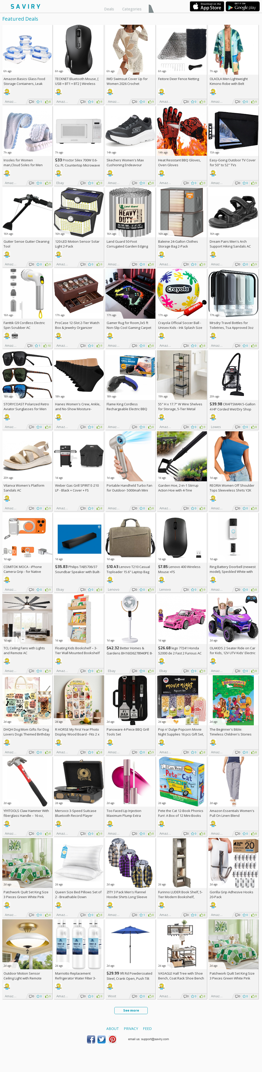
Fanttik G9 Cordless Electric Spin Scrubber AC (24, 325)
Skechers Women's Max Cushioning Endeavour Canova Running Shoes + (128, 165)
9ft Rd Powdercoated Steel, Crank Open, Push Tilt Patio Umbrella (129, 978)
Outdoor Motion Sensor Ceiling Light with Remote (23, 975)
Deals (109, 8)
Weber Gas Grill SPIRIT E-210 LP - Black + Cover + (77, 488)
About (112, 1028)
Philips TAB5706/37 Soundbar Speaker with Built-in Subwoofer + (77, 571)
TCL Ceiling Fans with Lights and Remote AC (24, 650)
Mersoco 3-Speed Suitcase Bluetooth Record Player (75, 813)
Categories (132, 8)
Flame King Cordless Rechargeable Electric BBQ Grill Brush (127, 409)
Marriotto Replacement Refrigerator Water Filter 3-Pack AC (75, 978)
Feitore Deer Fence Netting (178, 78)
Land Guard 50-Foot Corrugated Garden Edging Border (127, 246)
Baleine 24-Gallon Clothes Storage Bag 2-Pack (178, 244)
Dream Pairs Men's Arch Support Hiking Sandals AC (230, 244)
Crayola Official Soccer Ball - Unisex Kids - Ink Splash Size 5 (180, 327)
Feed (147, 1028)
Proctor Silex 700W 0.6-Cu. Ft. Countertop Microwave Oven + (77, 165)
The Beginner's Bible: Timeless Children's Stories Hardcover (231, 734)
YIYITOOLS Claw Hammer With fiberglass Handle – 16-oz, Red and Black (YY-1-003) (26, 815)
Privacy (131, 1028)
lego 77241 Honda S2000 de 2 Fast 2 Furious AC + (180, 653)
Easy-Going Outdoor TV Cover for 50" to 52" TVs (233, 162)
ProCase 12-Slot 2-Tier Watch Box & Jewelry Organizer (77, 325)
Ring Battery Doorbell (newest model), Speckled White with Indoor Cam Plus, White (233, 571)
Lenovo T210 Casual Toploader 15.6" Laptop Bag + (128, 571)
